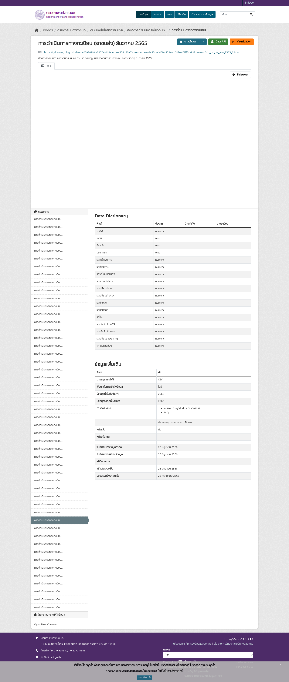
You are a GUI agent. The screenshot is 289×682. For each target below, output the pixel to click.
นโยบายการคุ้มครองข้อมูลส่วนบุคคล (192, 644)
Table (46, 66)
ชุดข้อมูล (143, 14)
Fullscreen (240, 75)
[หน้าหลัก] (37, 30)
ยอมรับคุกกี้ (144, 677)
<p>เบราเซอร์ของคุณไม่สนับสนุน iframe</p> (144, 141)
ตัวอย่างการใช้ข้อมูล (202, 14)
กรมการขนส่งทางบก (71, 30)
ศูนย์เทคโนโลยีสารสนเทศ (106, 30)
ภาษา (166, 650)
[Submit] (251, 14)
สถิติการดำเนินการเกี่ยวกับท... (147, 30)
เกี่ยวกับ (182, 14)
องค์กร (158, 14)
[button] (202, 41)
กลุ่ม (169, 14)
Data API (218, 42)
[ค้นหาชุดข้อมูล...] (237, 14)
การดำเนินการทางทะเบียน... (190, 30)
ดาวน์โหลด (188, 42)
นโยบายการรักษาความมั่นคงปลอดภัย (233, 644)
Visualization (241, 42)
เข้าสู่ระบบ (249, 3)
